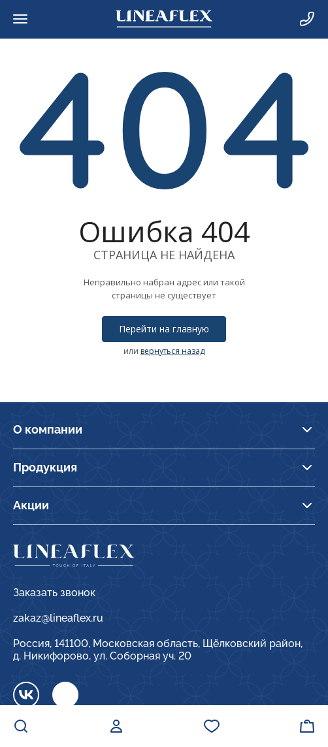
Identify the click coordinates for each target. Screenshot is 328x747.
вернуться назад (172, 351)
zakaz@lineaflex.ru (58, 618)
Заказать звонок (54, 592)
